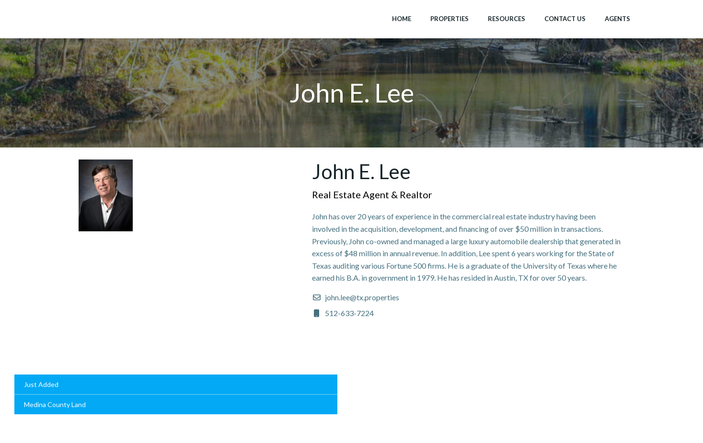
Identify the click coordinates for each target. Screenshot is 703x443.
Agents (617, 19)
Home (401, 19)
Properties (449, 19)
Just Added (41, 384)
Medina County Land (55, 404)
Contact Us (565, 19)
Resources (506, 19)
